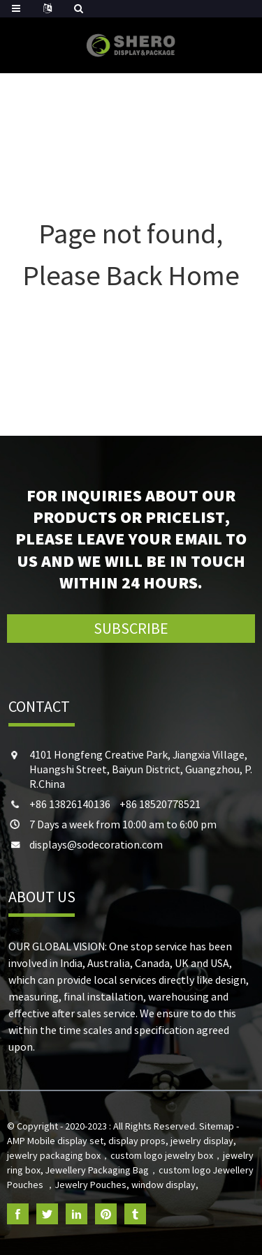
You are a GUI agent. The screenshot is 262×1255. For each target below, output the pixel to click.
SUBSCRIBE (131, 628)
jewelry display (201, 1140)
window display (163, 1184)
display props (137, 1140)
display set (80, 1140)
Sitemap (216, 1126)
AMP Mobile (31, 1140)
